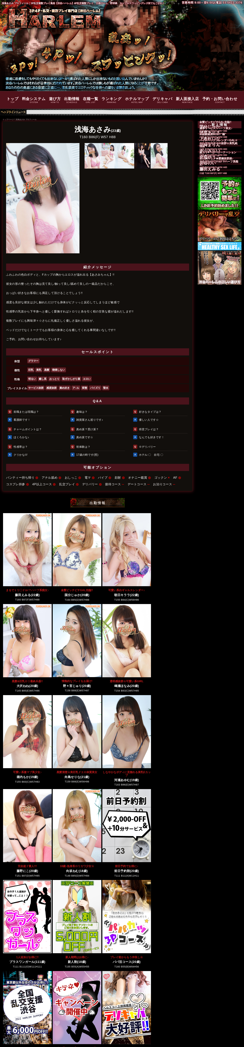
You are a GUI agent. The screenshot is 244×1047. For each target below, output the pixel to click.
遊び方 (55, 100)
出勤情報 (71, 100)
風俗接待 (172, 995)
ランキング (111, 100)
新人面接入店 (187, 100)
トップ (13, 100)
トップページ (8, 119)
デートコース (188, 995)
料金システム (34, 100)
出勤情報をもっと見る (97, 963)
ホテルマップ (137, 100)
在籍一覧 (90, 100)
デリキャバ (162, 100)
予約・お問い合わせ (220, 100)
